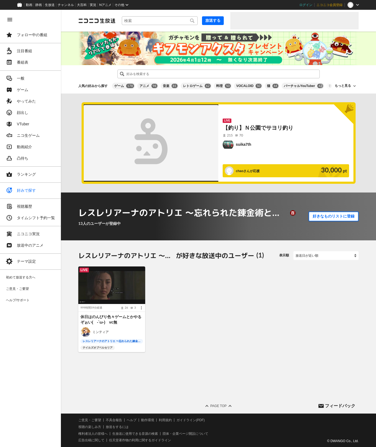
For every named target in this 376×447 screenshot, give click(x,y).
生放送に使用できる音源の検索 (135, 433)
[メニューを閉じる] (9, 19)
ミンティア (100, 332)
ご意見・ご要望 (89, 420)
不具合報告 (114, 420)
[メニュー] (141, 308)
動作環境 (147, 420)
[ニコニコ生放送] (96, 20)
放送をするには (117, 427)
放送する (212, 20)
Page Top (218, 406)
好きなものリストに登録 (334, 216)
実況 (93, 5)
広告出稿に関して (91, 440)
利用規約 (165, 420)
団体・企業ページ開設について (185, 433)
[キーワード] (160, 20)
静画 (38, 5)
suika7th (243, 144)
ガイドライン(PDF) (190, 420)
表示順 (284, 255)
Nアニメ (105, 5)
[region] (30, 228)
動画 (29, 5)
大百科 (82, 5)
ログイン (305, 5)
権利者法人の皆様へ (93, 433)
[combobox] (160, 20)
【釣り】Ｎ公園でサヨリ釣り (258, 128)
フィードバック (340, 405)
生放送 (50, 5)
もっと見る (343, 86)
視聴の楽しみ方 (89, 427)
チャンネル (66, 5)
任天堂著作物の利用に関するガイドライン (140, 440)
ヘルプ (131, 420)
